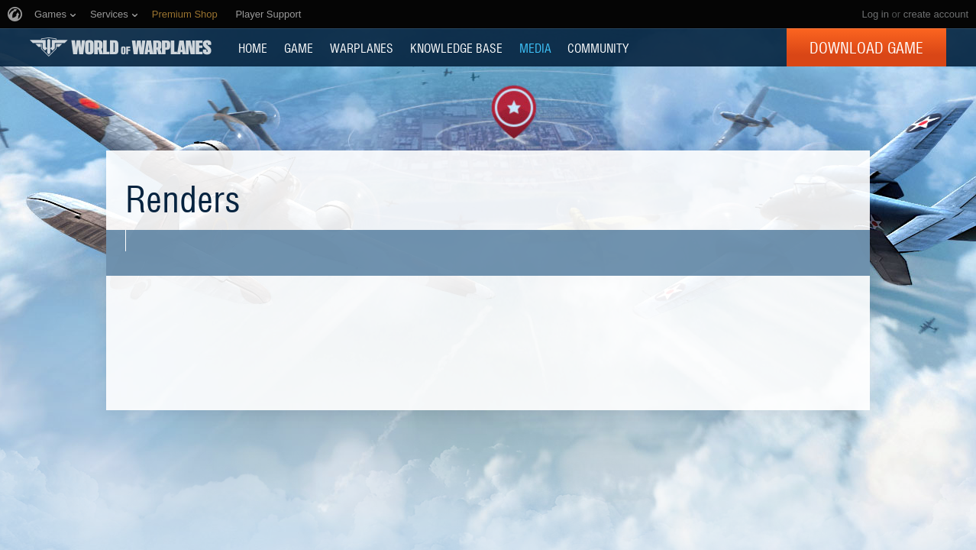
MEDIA (535, 47)
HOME (252, 47)
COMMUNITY (598, 47)
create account (935, 14)
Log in (874, 14)
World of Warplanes (121, 47)
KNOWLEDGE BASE (456, 47)
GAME (298, 47)
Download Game (866, 47)
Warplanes (361, 47)
